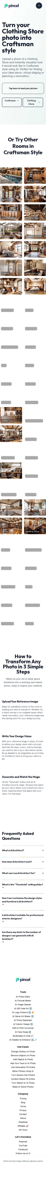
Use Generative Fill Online (23, 1095)
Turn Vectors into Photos (23, 1103)
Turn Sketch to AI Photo (23, 1110)
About (23, 1146)
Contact (23, 1142)
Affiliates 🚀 (23, 1154)
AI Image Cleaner (23, 1032)
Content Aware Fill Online (23, 1107)
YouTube (23, 1173)
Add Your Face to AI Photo (23, 1091)
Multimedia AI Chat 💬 (23, 1063)
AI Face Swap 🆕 (23, 1060)
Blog (23, 1130)
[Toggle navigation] (39, 5)
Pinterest (23, 1169)
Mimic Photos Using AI (23, 1099)
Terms (23, 1134)
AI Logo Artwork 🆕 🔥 (23, 1040)
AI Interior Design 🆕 (23, 1052)
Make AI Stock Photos (23, 1114)
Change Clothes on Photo (23, 1079)
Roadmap (23, 1150)
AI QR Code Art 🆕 (23, 1036)
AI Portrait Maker (23, 1028)
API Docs (23, 1157)
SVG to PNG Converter (23, 1056)
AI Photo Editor (23, 1024)
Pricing (23, 1126)
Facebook (23, 1177)
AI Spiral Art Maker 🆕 (23, 1044)
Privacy (23, 1138)
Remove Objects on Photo (23, 1083)
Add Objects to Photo (23, 1087)
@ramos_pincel (36, 1189)
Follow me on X (23, 1181)
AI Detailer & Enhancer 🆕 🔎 (23, 1067)
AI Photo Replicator (23, 1048)
